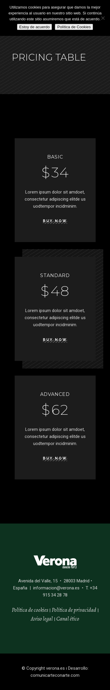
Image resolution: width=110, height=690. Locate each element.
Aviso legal (42, 619)
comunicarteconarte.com (55, 675)
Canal (62, 619)
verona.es (55, 668)
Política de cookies (30, 610)
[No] (103, 18)
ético (74, 619)
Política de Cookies (74, 27)
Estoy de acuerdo (34, 27)
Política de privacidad (74, 610)
